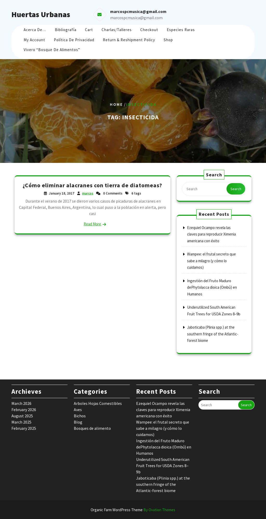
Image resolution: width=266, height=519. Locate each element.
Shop (168, 39)
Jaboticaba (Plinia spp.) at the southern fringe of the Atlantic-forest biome (212, 334)
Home (116, 104)
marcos (87, 193)
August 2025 (22, 415)
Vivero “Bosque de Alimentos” (52, 49)
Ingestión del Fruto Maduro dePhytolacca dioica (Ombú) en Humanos (212, 287)
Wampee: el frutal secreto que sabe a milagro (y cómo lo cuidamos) (211, 261)
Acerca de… (35, 29)
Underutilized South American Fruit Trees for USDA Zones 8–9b (162, 465)
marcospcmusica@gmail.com (136, 17)
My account (34, 39)
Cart (89, 29)
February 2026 (23, 409)
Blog (78, 422)
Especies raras (181, 29)
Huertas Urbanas (40, 14)
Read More (92, 224)
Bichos (80, 415)
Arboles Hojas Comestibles (98, 403)
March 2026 (21, 403)
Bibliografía (65, 29)
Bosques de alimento (92, 428)
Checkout (149, 29)
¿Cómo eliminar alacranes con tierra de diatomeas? (92, 185)
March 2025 (21, 422)
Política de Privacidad (74, 39)
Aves (78, 409)
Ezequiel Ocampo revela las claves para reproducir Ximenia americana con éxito (211, 234)
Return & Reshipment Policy (129, 39)
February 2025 (23, 428)
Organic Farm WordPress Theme (133, 509)
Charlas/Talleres (117, 29)
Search (235, 188)
